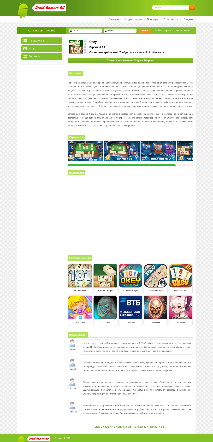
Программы (171, 19)
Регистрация (183, 30)
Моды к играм (133, 19)
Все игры (153, 19)
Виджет (188, 19)
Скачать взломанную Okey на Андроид (130, 60)
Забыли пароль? (164, 30)
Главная (114, 19)
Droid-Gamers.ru (103, 426)
